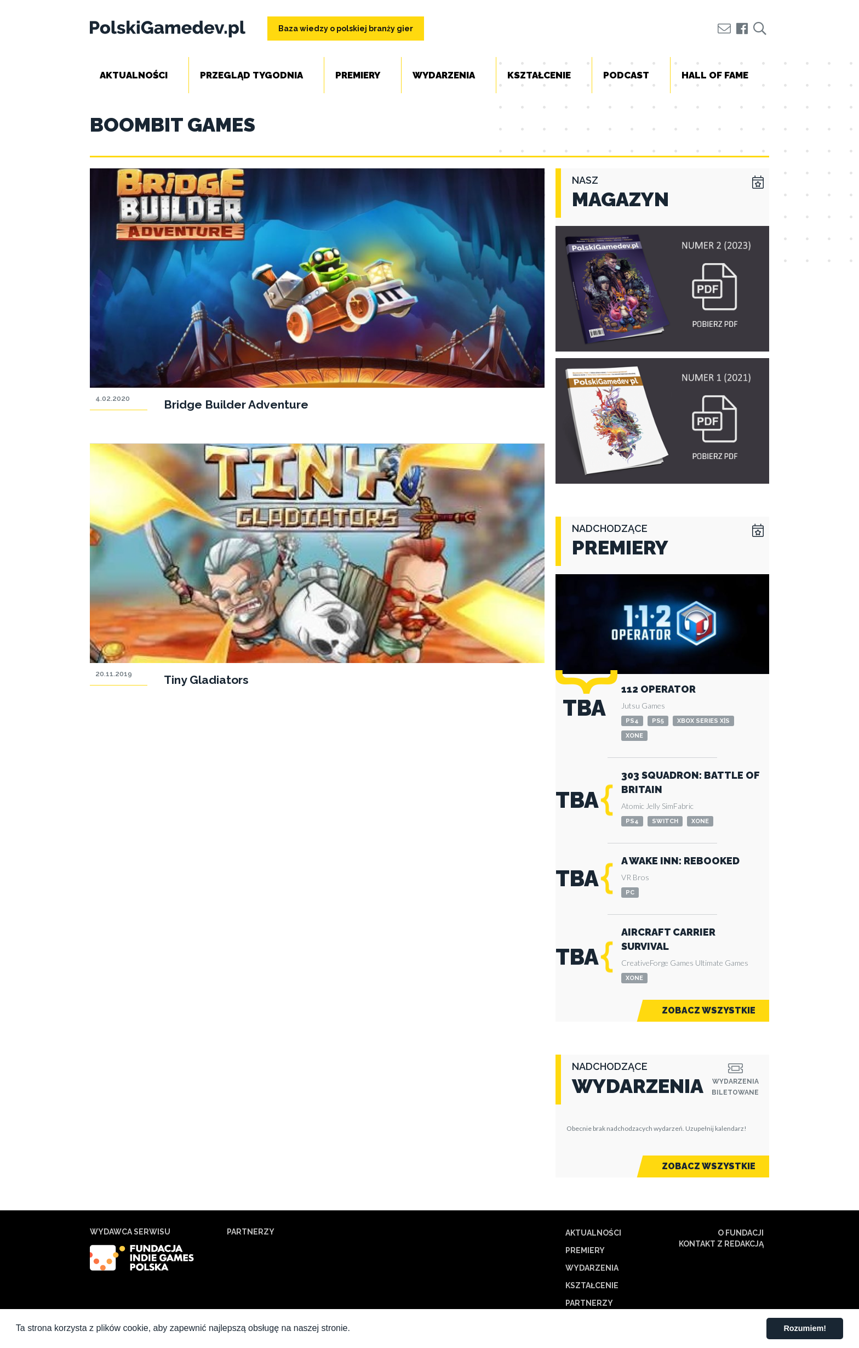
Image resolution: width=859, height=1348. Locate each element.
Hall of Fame (715, 75)
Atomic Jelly (640, 806)
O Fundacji (741, 1232)
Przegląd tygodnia (251, 75)
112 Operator (658, 689)
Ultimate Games (721, 962)
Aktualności (134, 75)
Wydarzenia (444, 75)
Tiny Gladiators (206, 680)
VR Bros (635, 877)
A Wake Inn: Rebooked (680, 860)
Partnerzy (589, 1303)
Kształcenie (539, 75)
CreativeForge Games (657, 962)
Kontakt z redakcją (721, 1243)
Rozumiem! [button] (804, 1328)
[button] (354, 1329)
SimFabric (678, 806)
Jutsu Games (643, 705)
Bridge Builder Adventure (236, 404)
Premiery (357, 75)
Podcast (626, 75)
